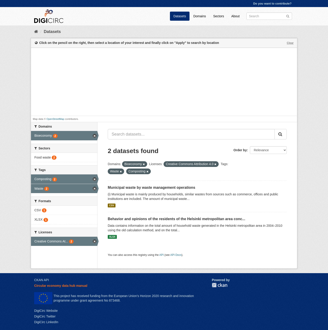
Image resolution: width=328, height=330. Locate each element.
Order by (240, 150)
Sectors (218, 16)
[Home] (36, 31)
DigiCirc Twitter (45, 316)
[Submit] (288, 16)
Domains (199, 16)
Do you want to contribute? (272, 3)
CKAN (219, 285)
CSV (111, 205)
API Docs (176, 255)
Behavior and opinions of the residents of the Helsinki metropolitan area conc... (176, 219)
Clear (290, 43)
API (161, 255)
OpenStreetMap (55, 119)
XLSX (112, 236)
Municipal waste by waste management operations (151, 187)
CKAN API (41, 280)
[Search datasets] (269, 16)
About (235, 16)
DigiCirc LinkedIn (46, 322)
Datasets (179, 16)
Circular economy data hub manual (60, 285)
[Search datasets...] (191, 134)
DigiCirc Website (46, 310)
